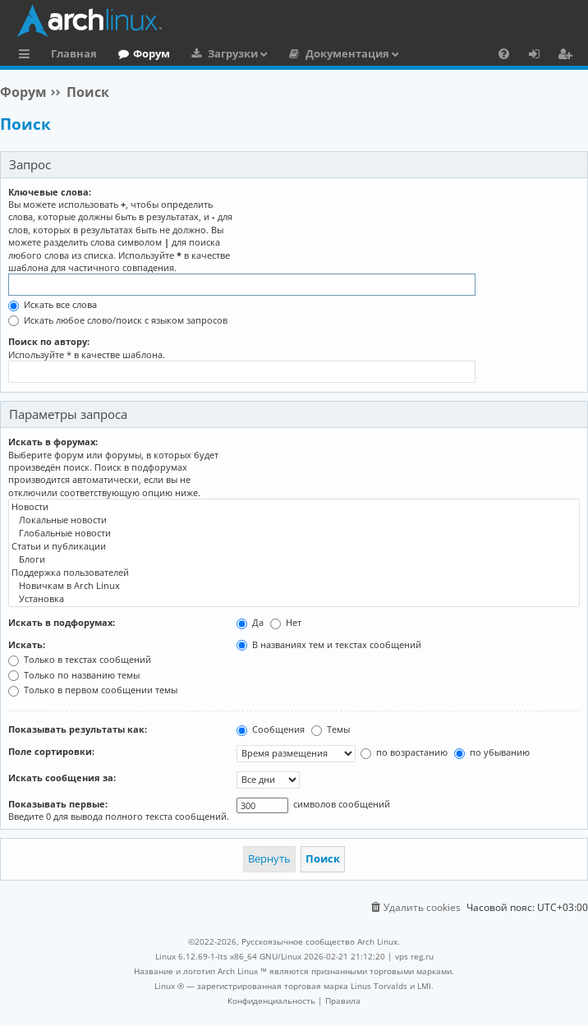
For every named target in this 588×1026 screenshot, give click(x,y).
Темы (330, 729)
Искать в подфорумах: (61, 622)
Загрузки (233, 53)
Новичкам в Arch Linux (294, 585)
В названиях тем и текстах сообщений (329, 644)
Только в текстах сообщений (79, 659)
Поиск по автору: (49, 341)
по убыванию (492, 752)
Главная (74, 53)
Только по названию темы (74, 675)
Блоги (294, 559)
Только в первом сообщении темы (92, 689)
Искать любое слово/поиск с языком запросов (117, 320)
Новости (294, 506)
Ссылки (27, 56)
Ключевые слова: (49, 192)
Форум (151, 53)
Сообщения (271, 729)
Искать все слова (52, 304)
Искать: (26, 644)
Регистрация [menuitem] (568, 56)
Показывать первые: (58, 804)
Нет (285, 622)
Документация (347, 53)
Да (250, 622)
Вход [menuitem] (540, 56)
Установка (294, 598)
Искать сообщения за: (62, 777)
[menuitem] (504, 53)
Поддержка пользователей (294, 572)
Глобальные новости (294, 533)
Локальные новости (294, 520)
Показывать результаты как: (77, 729)
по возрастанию (404, 752)
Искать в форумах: (53, 441)
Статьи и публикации (294, 546)
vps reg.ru (414, 956)
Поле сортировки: (51, 751)
